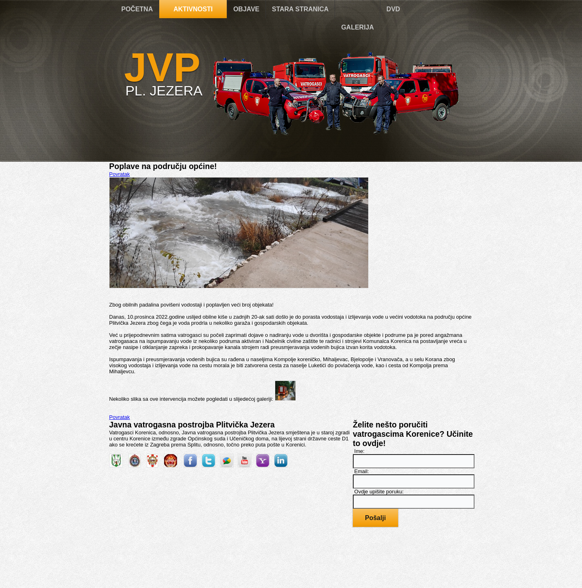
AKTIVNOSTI (193, 9)
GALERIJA (357, 27)
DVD (393, 9)
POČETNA (137, 9)
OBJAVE (246, 9)
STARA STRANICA (300, 9)
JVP (162, 67)
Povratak (119, 174)
